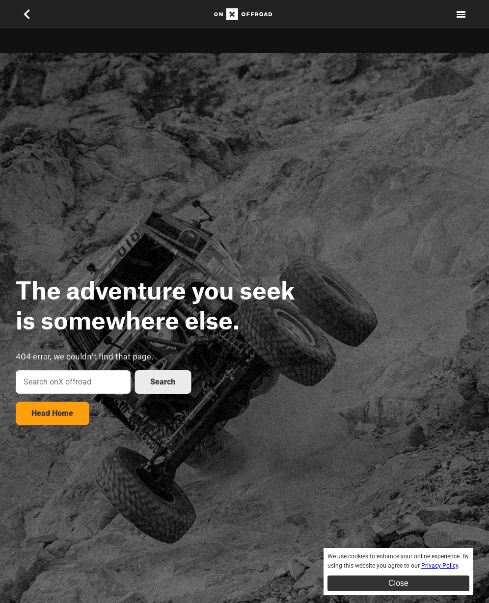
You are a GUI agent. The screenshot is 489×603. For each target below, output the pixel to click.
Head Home (52, 413)
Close (398, 583)
